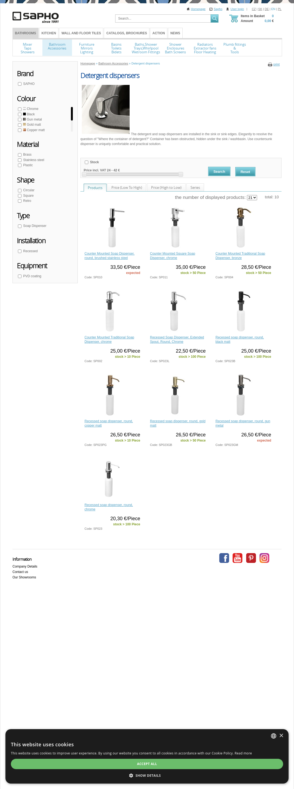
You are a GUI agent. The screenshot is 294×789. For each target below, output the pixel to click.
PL (280, 9)
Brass (27, 154)
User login (237, 9)
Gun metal (32, 119)
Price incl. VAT (95, 170)
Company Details (24, 566)
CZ (254, 9)
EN (273, 9)
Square (28, 196)
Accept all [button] (147, 764)
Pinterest (251, 558)
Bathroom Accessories (113, 63)
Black (28, 114)
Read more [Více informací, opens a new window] (243, 753)
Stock (94, 162)
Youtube (237, 558)
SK (260, 9)
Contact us (20, 572)
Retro (26, 201)
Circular (28, 190)
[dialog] (147, 756)
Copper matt (33, 130)
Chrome (30, 109)
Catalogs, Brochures (126, 33)
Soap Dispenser (34, 226)
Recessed (30, 251)
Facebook (224, 558)
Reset (245, 172)
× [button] (281, 736)
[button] (147, 775)
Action (158, 33)
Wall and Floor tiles (81, 33)
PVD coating (31, 276)
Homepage (198, 9)
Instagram (264, 558)
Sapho (218, 9)
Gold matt (31, 125)
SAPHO (28, 84)
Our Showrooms (24, 577)
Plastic (27, 165)
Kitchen (49, 33)
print (276, 64)
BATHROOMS (25, 33)
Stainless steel (33, 160)
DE (267, 9)
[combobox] (273, 736)
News (175, 33)
